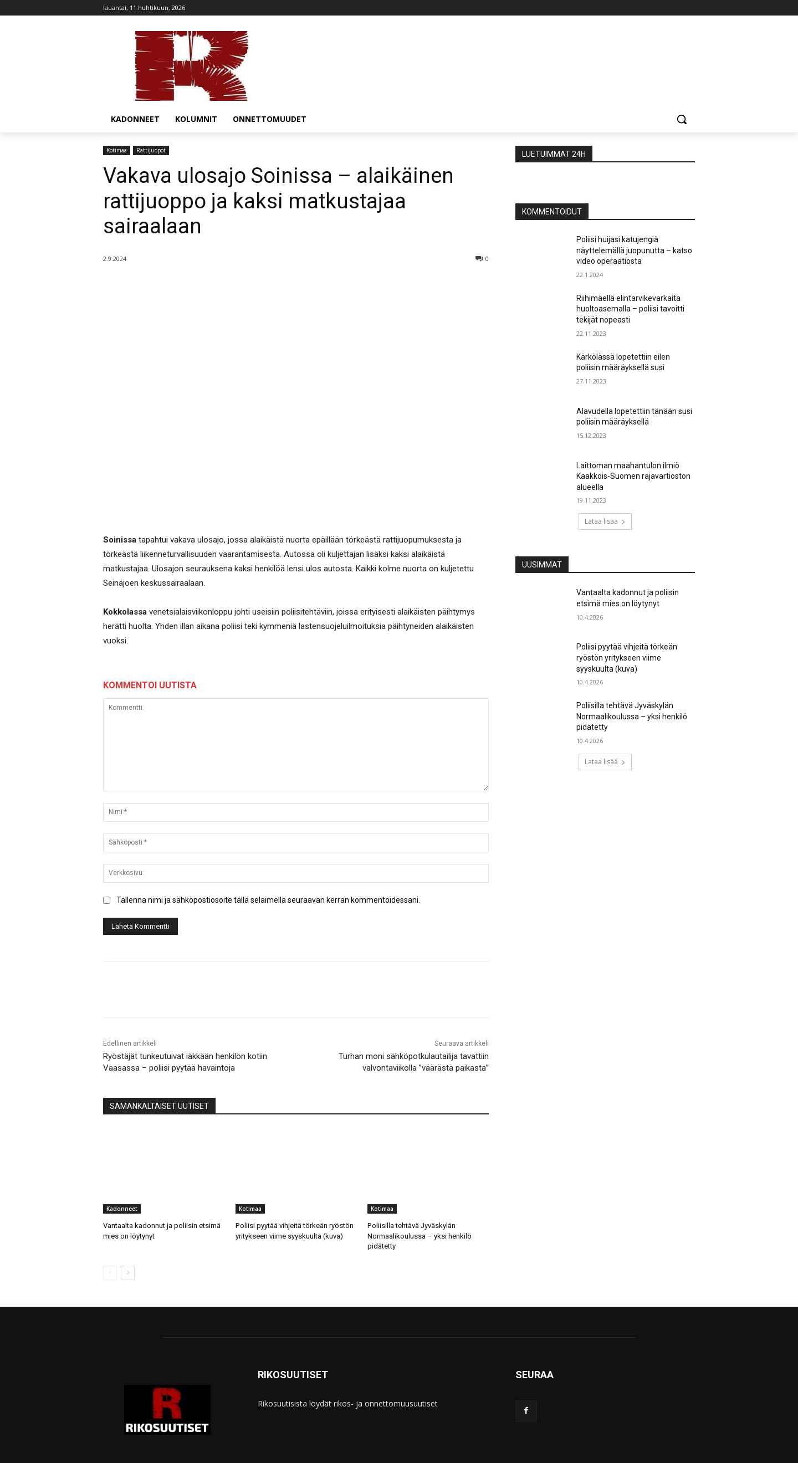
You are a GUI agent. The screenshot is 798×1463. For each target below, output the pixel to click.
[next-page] (128, 1273)
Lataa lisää (605, 521)
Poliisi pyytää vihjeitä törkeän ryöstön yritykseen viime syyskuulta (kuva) (626, 657)
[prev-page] (110, 1273)
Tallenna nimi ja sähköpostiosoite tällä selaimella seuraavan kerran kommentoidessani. (268, 900)
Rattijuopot (151, 150)
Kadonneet (121, 1209)
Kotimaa (116, 150)
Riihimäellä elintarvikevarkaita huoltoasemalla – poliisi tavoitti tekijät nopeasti (630, 309)
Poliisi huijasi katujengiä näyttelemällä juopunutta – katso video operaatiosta (634, 250)
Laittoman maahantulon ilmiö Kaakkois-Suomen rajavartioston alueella (633, 476)
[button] (681, 119)
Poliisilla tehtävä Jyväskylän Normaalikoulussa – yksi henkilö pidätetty (419, 1235)
